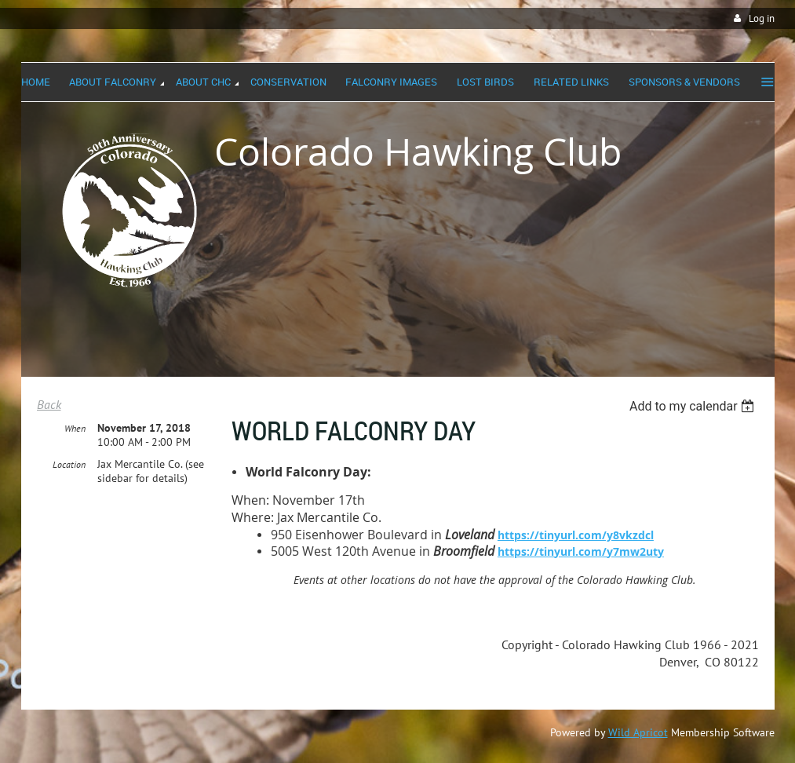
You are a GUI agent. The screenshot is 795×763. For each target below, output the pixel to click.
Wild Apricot (638, 732)
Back (49, 404)
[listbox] (694, 406)
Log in (762, 18)
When (75, 428)
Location (69, 464)
